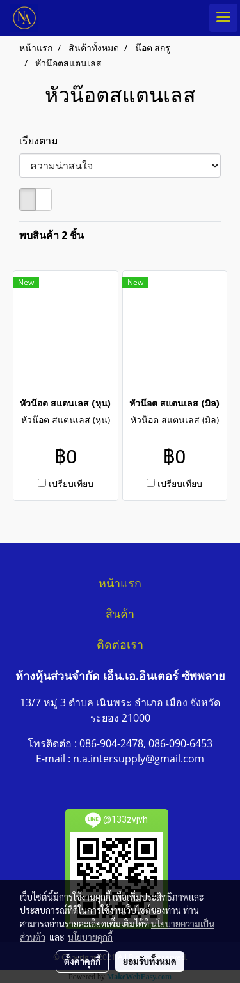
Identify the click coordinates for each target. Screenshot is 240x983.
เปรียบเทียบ (71, 483)
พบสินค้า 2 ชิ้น (51, 235)
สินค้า (120, 614)
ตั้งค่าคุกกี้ (82, 961)
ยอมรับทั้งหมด (150, 961)
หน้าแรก (120, 583)
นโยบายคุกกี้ (90, 937)
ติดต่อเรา (120, 645)
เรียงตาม (42, 141)
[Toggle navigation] (223, 18)
